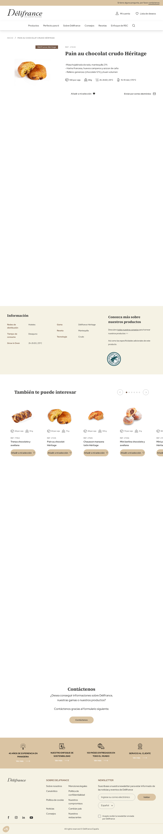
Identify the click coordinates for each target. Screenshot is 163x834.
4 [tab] (134, 392)
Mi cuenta (125, 13)
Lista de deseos (148, 13)
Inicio (10, 38)
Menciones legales (77, 786)
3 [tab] (131, 392)
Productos (33, 25)
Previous (120, 392)
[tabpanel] (59, 431)
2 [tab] (129, 392)
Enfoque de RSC (119, 25)
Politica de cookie (55, 799)
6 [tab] (139, 392)
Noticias (50, 808)
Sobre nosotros (54, 786)
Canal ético (51, 791)
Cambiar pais (75, 808)
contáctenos (153, 2)
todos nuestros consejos (128, 329)
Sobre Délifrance (71, 25)
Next (146, 392)
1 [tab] (126, 392)
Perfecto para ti (51, 25)
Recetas (103, 25)
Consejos (89, 25)
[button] (23, 452)
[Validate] (146, 797)
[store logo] (24, 13)
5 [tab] (136, 392)
